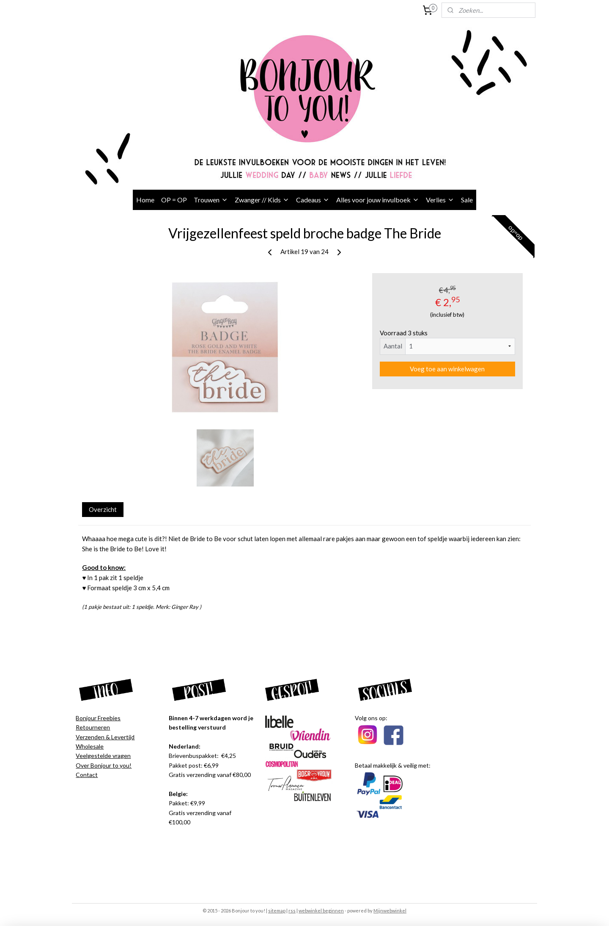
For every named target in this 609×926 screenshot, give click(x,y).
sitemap (276, 910)
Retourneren (93, 727)
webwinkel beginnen (321, 910)
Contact (87, 774)
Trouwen (211, 200)
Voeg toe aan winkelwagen (447, 369)
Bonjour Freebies (98, 717)
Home (145, 200)
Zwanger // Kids (262, 200)
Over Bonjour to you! (104, 765)
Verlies (440, 200)
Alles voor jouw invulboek (377, 200)
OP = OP (174, 200)
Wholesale (90, 746)
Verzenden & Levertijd (105, 737)
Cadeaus (312, 200)
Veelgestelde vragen (103, 755)
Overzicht (103, 509)
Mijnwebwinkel (389, 910)
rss (292, 910)
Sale (467, 200)
